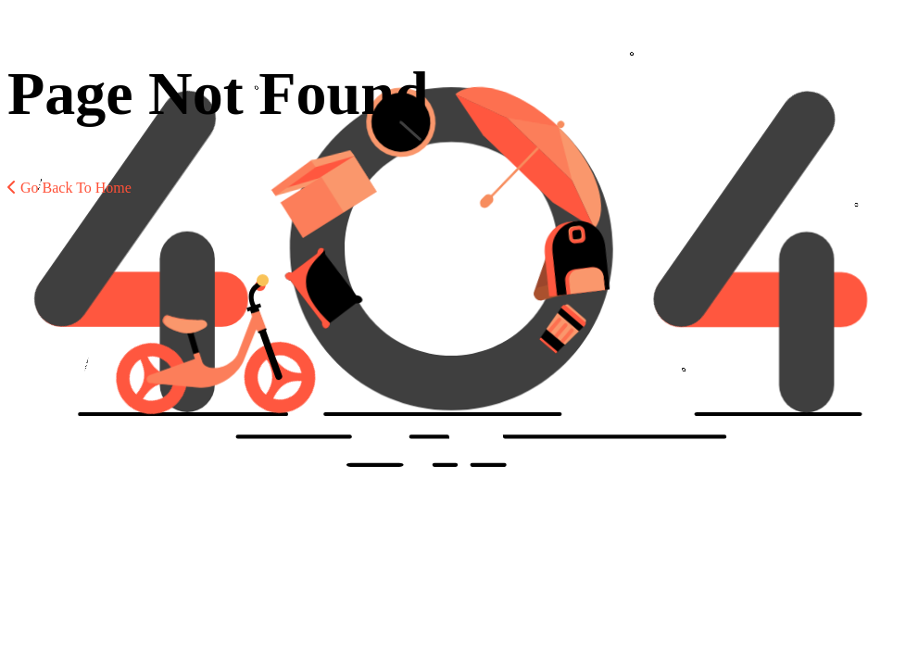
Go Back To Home (69, 187)
